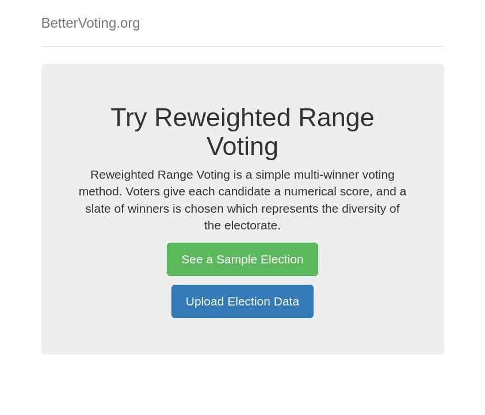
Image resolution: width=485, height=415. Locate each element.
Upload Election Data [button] (242, 301)
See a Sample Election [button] (242, 259)
